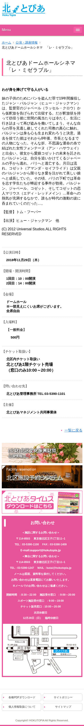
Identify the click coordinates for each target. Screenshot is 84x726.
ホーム (6, 42)
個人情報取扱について (22, 706)
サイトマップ (63, 706)
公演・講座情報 (27, 42)
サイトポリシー (63, 697)
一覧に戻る (73, 430)
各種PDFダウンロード (22, 697)
